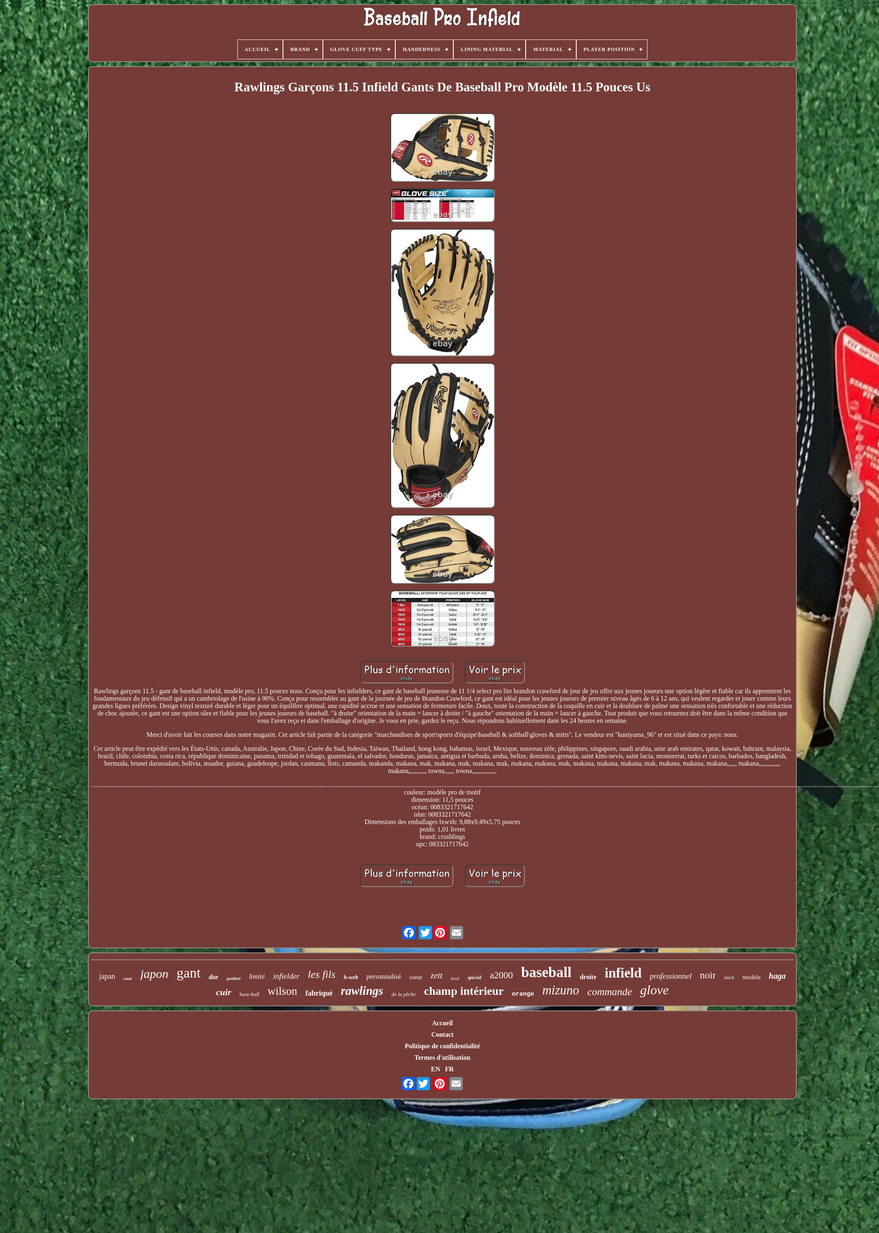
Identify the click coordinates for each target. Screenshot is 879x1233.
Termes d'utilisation (443, 1057)
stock (729, 977)
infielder (286, 976)
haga (777, 975)
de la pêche (404, 994)
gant (188, 972)
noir (708, 975)
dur (213, 976)
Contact (442, 1034)
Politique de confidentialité (442, 1046)
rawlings (362, 990)
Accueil (442, 1022)
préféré (234, 978)
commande (609, 991)
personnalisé (383, 976)
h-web (350, 977)
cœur (127, 978)
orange (523, 994)
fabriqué (318, 993)
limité (257, 976)
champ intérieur (464, 991)
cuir (223, 992)
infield (623, 973)
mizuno (560, 990)
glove (654, 989)
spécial (475, 977)
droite (588, 976)
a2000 (501, 975)
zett (437, 975)
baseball (546, 972)
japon (154, 973)
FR (449, 1069)
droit (455, 978)
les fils (321, 974)
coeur (415, 977)
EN (435, 1069)
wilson (282, 991)
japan (107, 976)
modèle (751, 977)
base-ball (249, 994)
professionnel (671, 976)
